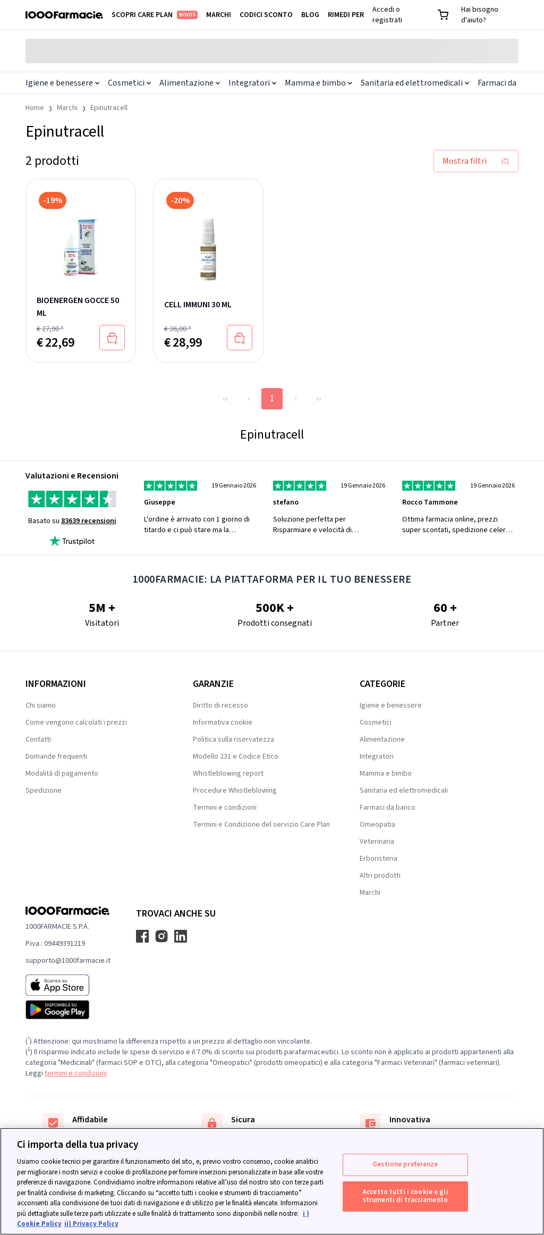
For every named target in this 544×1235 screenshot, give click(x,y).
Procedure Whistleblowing (235, 790)
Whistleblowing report (228, 773)
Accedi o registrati (387, 15)
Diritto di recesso (220, 705)
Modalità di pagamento (62, 773)
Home (35, 108)
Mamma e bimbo (318, 83)
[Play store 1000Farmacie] (68, 1009)
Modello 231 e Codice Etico (235, 756)
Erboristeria (378, 858)
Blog (310, 15)
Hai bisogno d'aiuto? (479, 15)
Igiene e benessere (62, 83)
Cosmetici (129, 83)
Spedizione (44, 790)
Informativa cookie (222, 722)
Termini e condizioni (225, 807)
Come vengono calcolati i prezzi (76, 722)
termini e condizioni (76, 1073)
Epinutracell (109, 108)
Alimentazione (189, 83)
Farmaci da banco (387, 807)
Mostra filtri (476, 161)
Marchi (218, 15)
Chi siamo (41, 705)
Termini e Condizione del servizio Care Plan (261, 824)
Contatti (38, 739)
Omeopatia (377, 824)
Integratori (252, 83)
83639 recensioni (88, 521)
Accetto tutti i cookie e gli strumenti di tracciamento (405, 1196)
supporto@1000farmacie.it (68, 960)
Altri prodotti (380, 875)
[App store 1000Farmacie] (68, 985)
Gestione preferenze (405, 1164)
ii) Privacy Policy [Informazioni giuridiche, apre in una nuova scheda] (91, 1224)
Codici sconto (266, 15)
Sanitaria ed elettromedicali (415, 83)
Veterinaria (377, 841)
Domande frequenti (56, 756)
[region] (272, 1181)
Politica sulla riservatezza (233, 739)
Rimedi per (346, 15)
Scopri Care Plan (155, 15)
